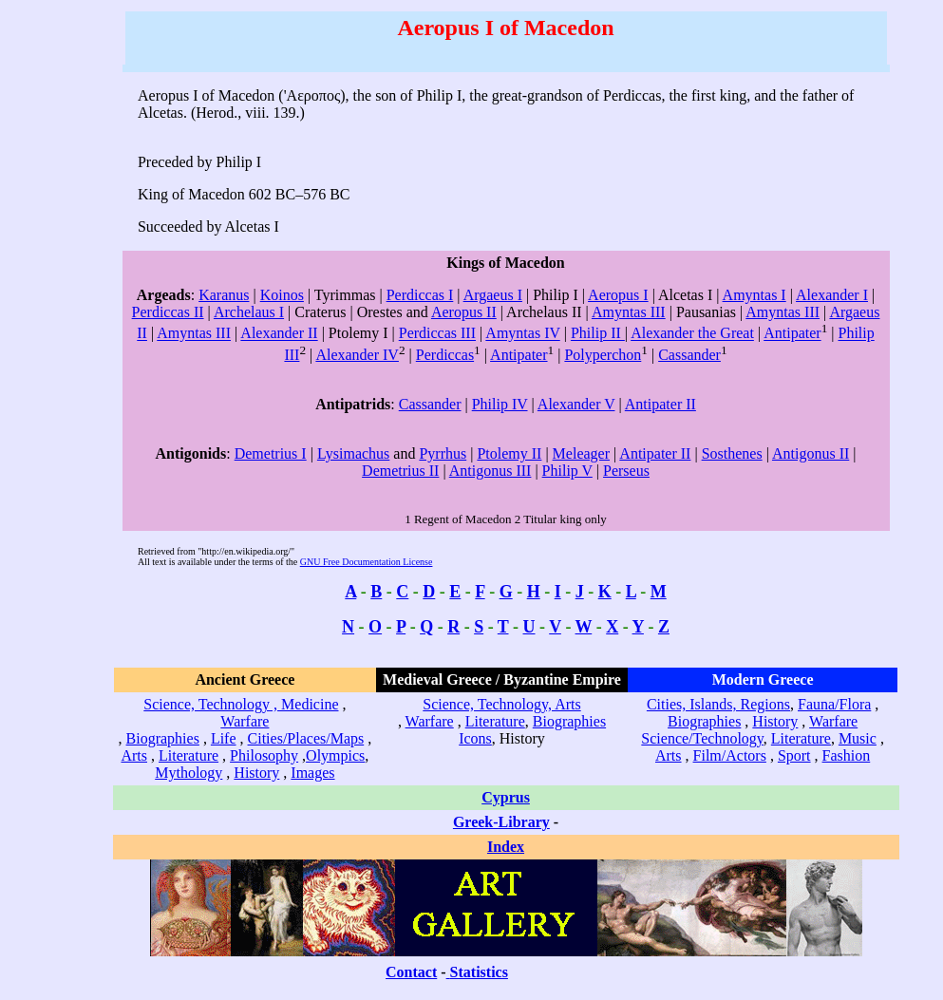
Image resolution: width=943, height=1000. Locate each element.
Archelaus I (249, 312)
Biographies (162, 738)
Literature (188, 755)
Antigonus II (810, 453)
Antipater (792, 334)
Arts (134, 755)
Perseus (626, 470)
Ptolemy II (509, 453)
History (256, 772)
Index (505, 847)
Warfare (244, 721)
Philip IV (500, 404)
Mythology (188, 772)
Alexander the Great (692, 334)
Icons (475, 738)
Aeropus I (618, 295)
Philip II (598, 334)
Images (312, 772)
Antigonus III (490, 470)
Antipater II (660, 404)
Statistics (479, 972)
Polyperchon (602, 355)
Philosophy (264, 755)
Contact (411, 972)
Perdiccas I (420, 295)
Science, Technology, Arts (501, 704)
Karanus (223, 295)
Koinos (282, 295)
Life (223, 738)
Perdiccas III (437, 334)
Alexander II (278, 334)
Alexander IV (357, 355)
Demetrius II (400, 470)
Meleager (581, 453)
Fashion (846, 755)
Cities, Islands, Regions (718, 704)
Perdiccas (445, 355)
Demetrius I (271, 453)
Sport (794, 755)
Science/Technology (702, 738)
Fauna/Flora (834, 704)
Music (858, 738)
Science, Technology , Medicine (240, 704)
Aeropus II (464, 312)
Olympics (335, 755)
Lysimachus (353, 453)
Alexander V (576, 404)
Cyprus (505, 797)
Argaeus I (492, 295)
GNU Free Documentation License (366, 562)
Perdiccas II (168, 312)
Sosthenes (732, 453)
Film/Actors (729, 755)
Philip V (567, 470)
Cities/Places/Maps (306, 738)
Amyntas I (754, 295)
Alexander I (832, 295)
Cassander (689, 355)
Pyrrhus (442, 453)
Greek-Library (501, 822)
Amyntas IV (522, 334)
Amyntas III (629, 312)
